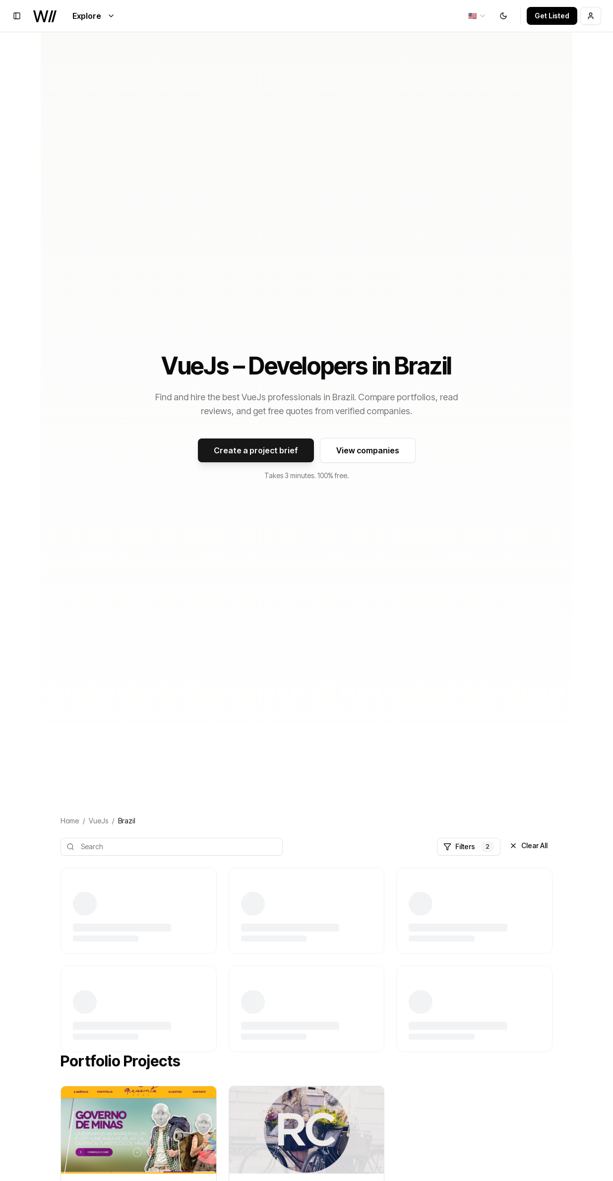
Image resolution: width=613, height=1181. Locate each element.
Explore (93, 16)
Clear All (528, 845)
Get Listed (552, 15)
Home (70, 820)
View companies (367, 450)
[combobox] (477, 16)
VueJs (98, 820)
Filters (468, 846)
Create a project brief (256, 450)
